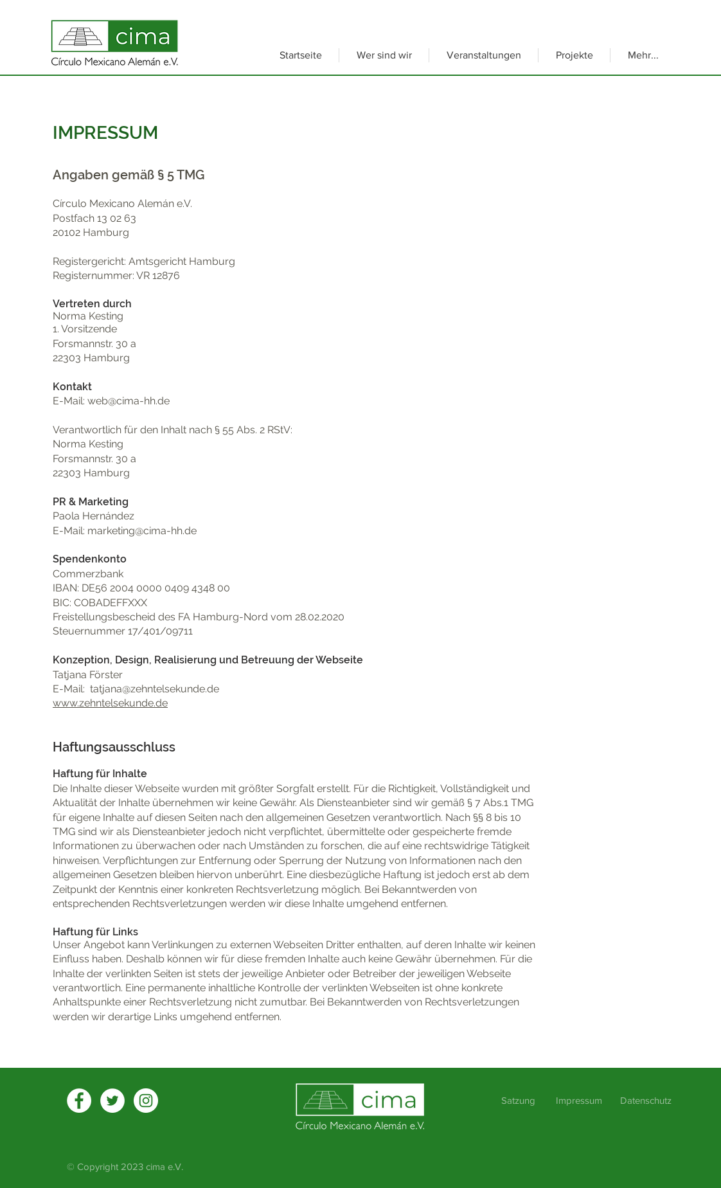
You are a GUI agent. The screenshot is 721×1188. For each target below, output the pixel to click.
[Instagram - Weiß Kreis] (146, 1100)
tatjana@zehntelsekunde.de (154, 689)
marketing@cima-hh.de (142, 531)
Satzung (519, 1100)
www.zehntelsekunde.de (110, 703)
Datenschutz (646, 1100)
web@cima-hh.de (128, 401)
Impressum (579, 1100)
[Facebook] (79, 1100)
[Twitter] (112, 1100)
